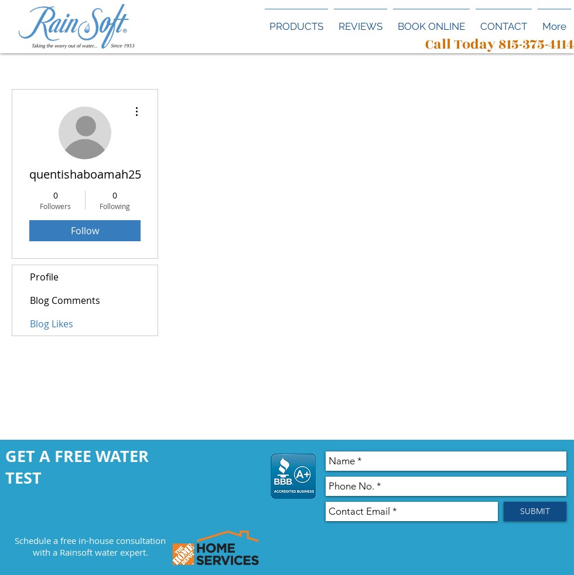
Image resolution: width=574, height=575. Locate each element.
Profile (44, 277)
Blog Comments (65, 300)
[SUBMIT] (535, 511)
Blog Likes (51, 323)
